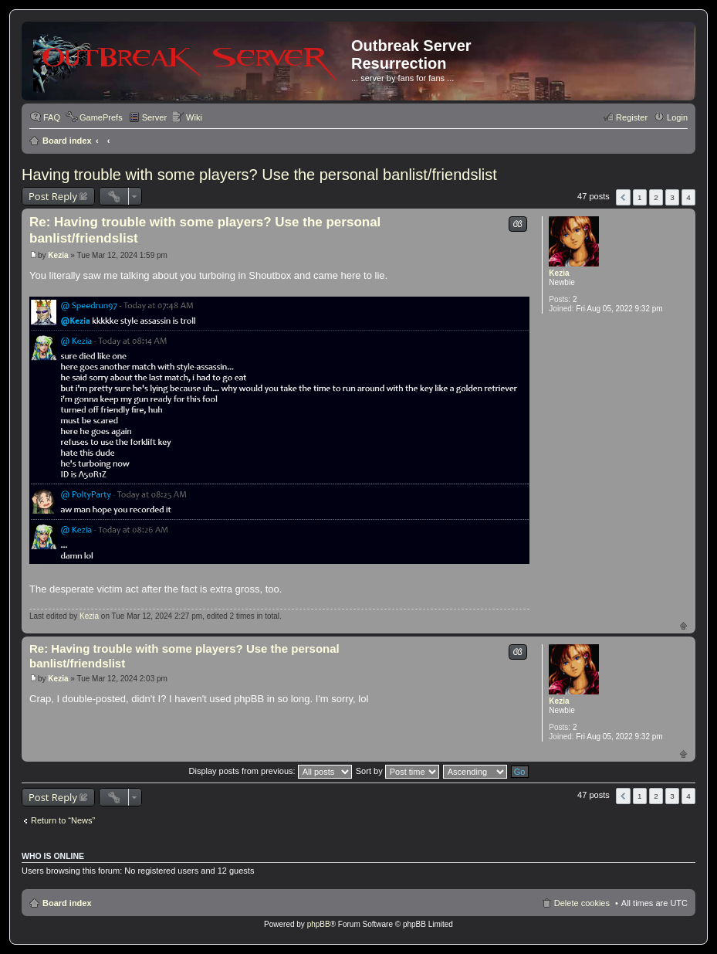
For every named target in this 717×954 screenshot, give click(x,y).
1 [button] (640, 197)
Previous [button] (623, 197)
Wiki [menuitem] (194, 117)
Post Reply (53, 196)
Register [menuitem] (632, 117)
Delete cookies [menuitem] (582, 903)
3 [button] (672, 197)
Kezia (559, 273)
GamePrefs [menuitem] (101, 117)
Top (683, 625)
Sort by (397, 771)
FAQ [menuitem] (51, 117)
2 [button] (656, 197)
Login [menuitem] (677, 117)
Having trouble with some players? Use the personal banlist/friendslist (259, 174)
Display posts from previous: (270, 771)
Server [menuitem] (154, 117)
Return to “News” (63, 820)
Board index (67, 140)
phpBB (318, 924)
